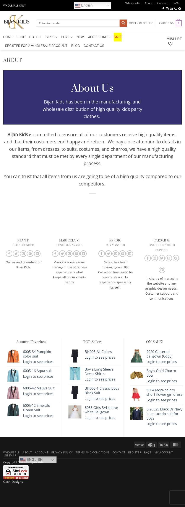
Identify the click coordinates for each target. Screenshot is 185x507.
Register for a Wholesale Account (36, 46)
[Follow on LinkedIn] (37, 253)
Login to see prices (38, 361)
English (84, 5)
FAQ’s (175, 3)
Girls (51, 37)
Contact (162, 3)
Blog (75, 46)
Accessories (99, 37)
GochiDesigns (13, 482)
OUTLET (35, 37)
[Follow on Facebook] (163, 8)
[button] (170, 23)
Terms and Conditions (92, 452)
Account (41, 452)
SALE (118, 37)
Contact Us (94, 46)
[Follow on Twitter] (16, 253)
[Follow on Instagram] (167, 8)
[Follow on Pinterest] (179, 8)
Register (134, 452)
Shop (20, 37)
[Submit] (123, 23)
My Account (163, 452)
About (148, 3)
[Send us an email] (171, 8)
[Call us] (175, 8)
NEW (80, 37)
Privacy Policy (62, 452)
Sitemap (10, 455)
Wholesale (132, 3)
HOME (8, 37)
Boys (67, 37)
